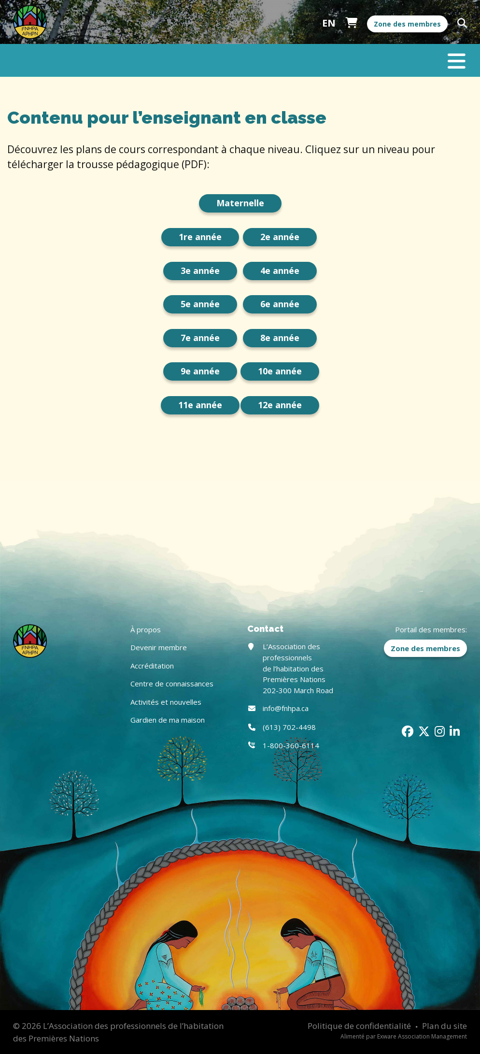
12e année (280, 405)
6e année (279, 304)
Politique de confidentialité (359, 1025)
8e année (279, 337)
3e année (200, 270)
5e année (200, 304)
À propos (145, 629)
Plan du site (444, 1025)
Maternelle (240, 203)
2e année (279, 236)
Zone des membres (407, 23)
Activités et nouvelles (165, 702)
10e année (280, 371)
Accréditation (152, 665)
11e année (200, 405)
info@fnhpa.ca (286, 708)
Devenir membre (158, 647)
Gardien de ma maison (167, 720)
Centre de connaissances (171, 683)
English (329, 23)
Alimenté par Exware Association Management (403, 1036)
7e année (200, 337)
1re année (200, 236)
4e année (279, 270)
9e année (200, 371)
